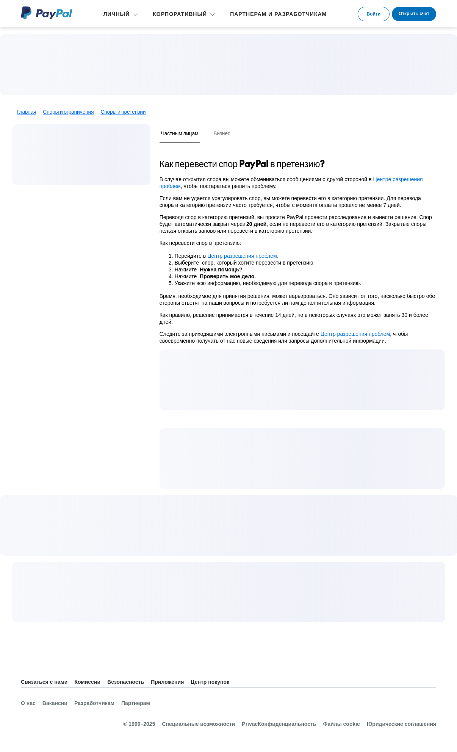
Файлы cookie (341, 724)
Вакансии (54, 703)
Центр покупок (210, 682)
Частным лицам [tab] (180, 133)
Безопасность (125, 682)
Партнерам (135, 703)
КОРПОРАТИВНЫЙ (180, 14)
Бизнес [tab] (221, 133)
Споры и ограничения (68, 112)
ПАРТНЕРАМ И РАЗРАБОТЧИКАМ (278, 14)
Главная (26, 112)
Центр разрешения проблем (355, 334)
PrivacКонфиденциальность (279, 724)
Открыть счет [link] (414, 13)
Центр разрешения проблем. (243, 256)
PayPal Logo (46, 13)
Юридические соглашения (401, 724)
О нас (28, 703)
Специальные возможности (198, 724)
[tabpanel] (298, 251)
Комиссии (87, 682)
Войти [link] (374, 14)
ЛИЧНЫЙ (116, 14)
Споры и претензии (123, 112)
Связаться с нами (44, 682)
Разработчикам (94, 703)
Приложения (167, 682)
